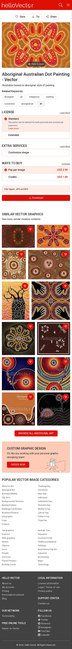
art (21, 97)
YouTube (44, 631)
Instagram (44, 627)
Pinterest (44, 623)
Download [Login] (36, 197)
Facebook (44, 616)
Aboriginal (9, 97)
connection (9, 104)
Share (51, 16)
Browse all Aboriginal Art (36, 433)
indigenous (34, 97)
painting (50, 97)
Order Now (18, 464)
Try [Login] (35, 16)
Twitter (43, 619)
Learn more (13, 128)
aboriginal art (27, 104)
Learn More (65, 113)
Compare (66, 164)
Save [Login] (20, 16)
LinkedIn (44, 635)
